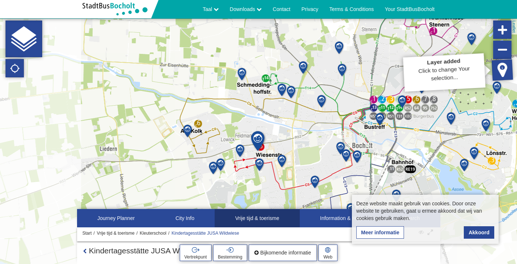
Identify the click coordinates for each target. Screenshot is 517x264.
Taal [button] (211, 9)
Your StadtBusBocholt (410, 9)
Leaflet (514, 27)
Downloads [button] (246, 9)
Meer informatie (380, 232)
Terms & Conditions (351, 9)
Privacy (310, 9)
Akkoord (479, 232)
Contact (281, 9)
